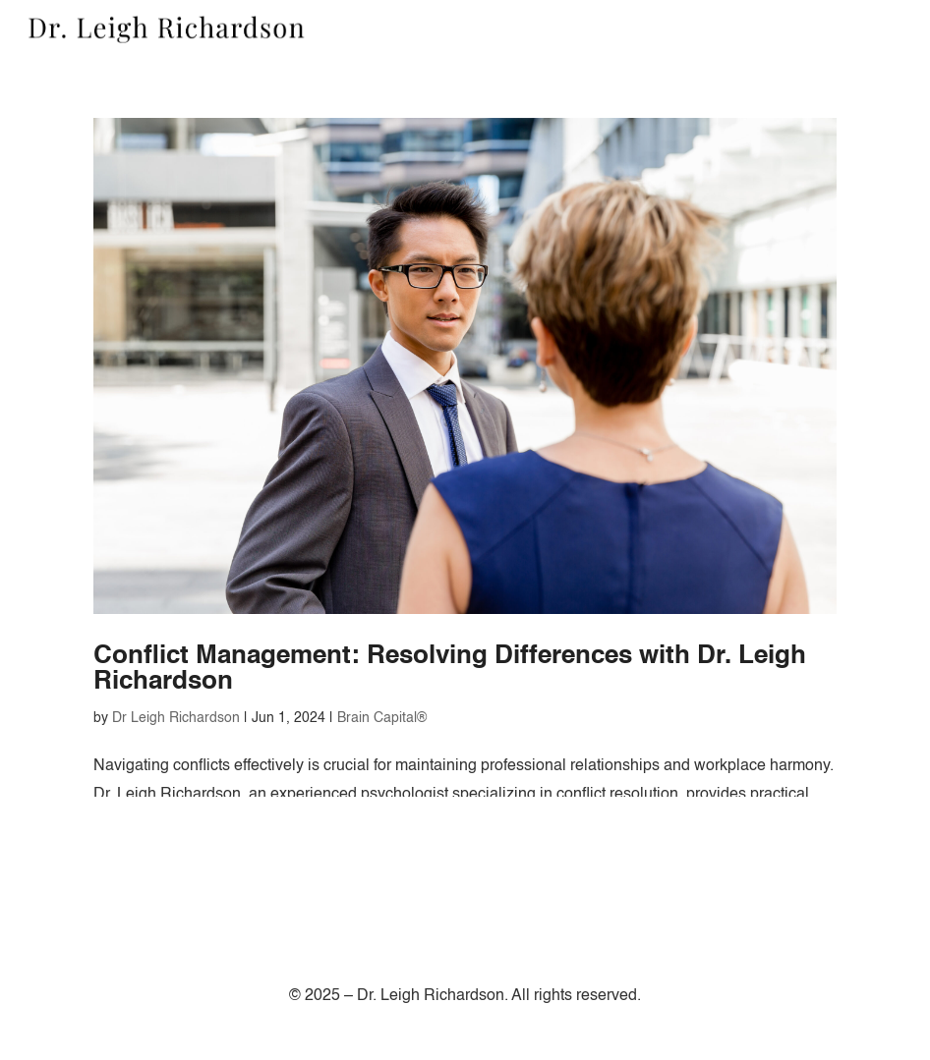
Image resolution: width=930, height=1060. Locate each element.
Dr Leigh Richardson (176, 718)
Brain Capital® (382, 718)
